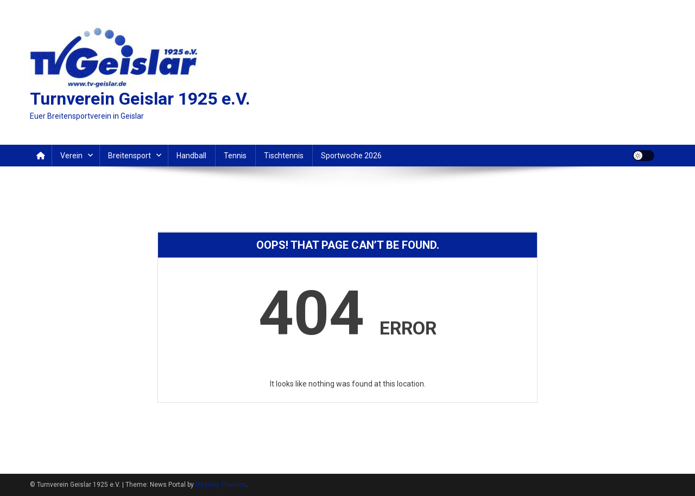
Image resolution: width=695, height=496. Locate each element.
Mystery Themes (220, 484)
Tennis (235, 155)
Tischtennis (284, 155)
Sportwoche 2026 (351, 155)
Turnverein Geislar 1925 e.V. (140, 98)
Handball (191, 155)
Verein (71, 155)
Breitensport (129, 155)
